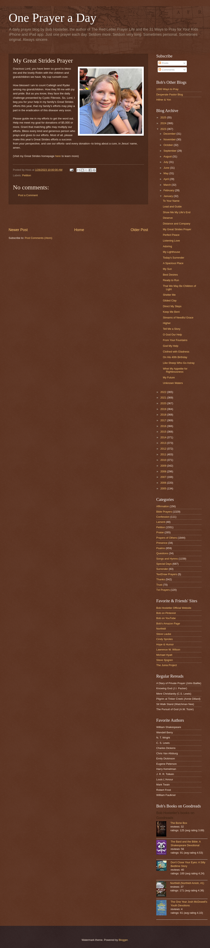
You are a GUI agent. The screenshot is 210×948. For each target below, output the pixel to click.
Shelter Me (169, 294)
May (166, 173)
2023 (163, 129)
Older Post (139, 230)
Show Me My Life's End (176, 212)
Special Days (164, 563)
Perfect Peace (171, 234)
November (169, 139)
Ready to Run (171, 280)
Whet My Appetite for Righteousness (175, 370)
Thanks (160, 579)
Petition (26, 175)
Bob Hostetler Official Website (173, 607)
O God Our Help (172, 334)
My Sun (167, 268)
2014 (163, 437)
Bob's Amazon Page (168, 623)
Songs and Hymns (167, 558)
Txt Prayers (163, 589)
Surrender (162, 568)
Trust (159, 584)
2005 (163, 488)
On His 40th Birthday (175, 357)
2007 (163, 477)
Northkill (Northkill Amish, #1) (187, 883)
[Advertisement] (78, 216)
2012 (163, 448)
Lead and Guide (172, 206)
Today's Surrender (173, 257)
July (166, 162)
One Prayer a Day (52, 17)
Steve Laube (163, 633)
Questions (162, 553)
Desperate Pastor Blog (169, 94)
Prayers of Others (166, 537)
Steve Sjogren (164, 660)
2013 (163, 442)
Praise (160, 532)
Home (79, 230)
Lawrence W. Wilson (168, 649)
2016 (163, 426)
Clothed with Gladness (176, 351)
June (166, 167)
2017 (163, 420)
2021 (163, 397)
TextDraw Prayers (166, 574)
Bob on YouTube (166, 618)
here (58, 156)
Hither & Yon (163, 99)
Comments (167, 69)
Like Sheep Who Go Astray (179, 362)
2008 (163, 471)
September (170, 150)
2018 (163, 414)
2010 (163, 459)
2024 (163, 123)
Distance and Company (176, 223)
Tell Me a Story (171, 328)
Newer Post (18, 230)
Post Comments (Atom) (38, 237)
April (166, 179)
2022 (163, 392)
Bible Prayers (164, 511)
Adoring (167, 246)
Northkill (161, 628)
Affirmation (162, 506)
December (169, 133)
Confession (162, 516)
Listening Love (171, 240)
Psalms (160, 548)
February (169, 190)
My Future (169, 377)
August (167, 156)
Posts (163, 63)
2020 (163, 403)
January (168, 196)
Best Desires (170, 274)
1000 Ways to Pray (167, 89)
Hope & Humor (165, 644)
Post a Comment (28, 195)
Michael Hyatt (164, 654)
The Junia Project (166, 665)
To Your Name (171, 200)
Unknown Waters (173, 383)
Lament (160, 521)
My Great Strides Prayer (177, 229)
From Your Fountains (175, 340)
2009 (163, 465)
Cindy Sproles (164, 639)
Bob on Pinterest (166, 613)
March (167, 184)
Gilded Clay (170, 300)
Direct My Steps (172, 306)
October (168, 145)
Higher (167, 323)
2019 (163, 409)
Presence (161, 542)
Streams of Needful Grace (178, 317)
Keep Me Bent (171, 311)
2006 (163, 482)
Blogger (123, 939)
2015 (163, 431)
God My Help (170, 345)
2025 (163, 117)
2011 (163, 454)
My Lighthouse (171, 251)
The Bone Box (178, 822)
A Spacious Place (173, 263)
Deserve (168, 217)
